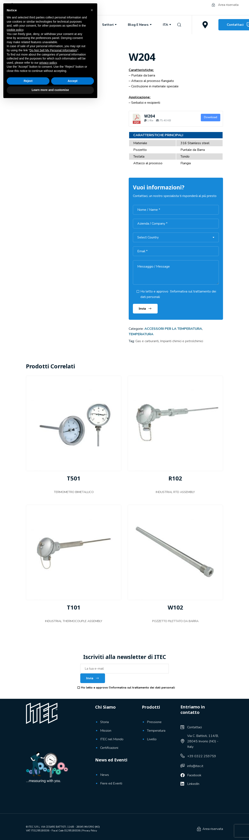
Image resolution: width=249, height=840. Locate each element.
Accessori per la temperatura (173, 328)
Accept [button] (73, 819)
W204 (149, 116)
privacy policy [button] (48, 801)
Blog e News (140, 24)
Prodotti (83, 24)
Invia (92, 678)
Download (210, 117)
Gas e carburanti (147, 341)
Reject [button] (28, 819)
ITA (167, 24)
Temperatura (141, 334)
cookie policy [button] (15, 768)
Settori (109, 24)
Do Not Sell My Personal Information (53, 789)
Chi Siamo (54, 24)
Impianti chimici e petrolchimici (181, 341)
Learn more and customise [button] (50, 828)
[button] (91, 748)
